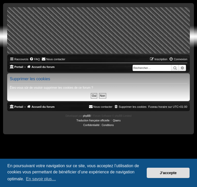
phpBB (87, 115)
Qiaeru (117, 120)
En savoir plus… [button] (41, 179)
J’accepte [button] (168, 173)
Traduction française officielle (93, 120)
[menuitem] (34, 59)
